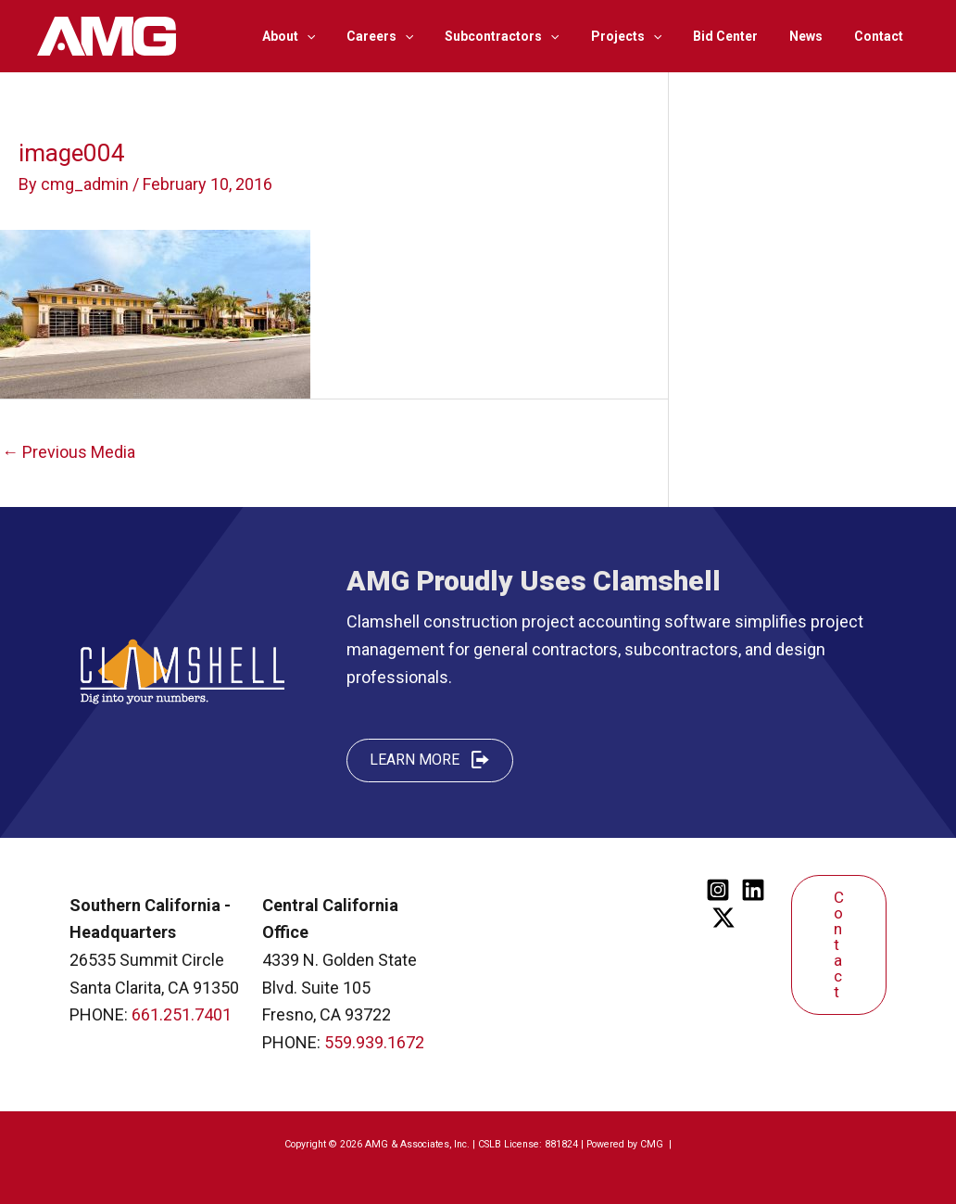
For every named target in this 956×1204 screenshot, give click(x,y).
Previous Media (68, 452)
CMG (653, 1144)
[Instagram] (718, 890)
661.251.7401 (182, 1014)
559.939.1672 (374, 1042)
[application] (341, 36)
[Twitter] (723, 918)
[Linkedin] (753, 890)
